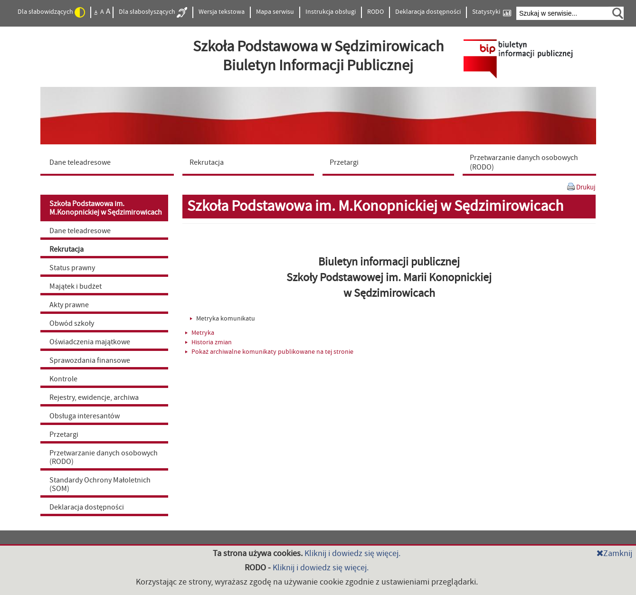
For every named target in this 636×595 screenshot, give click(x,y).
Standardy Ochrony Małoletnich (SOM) (100, 484)
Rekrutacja (66, 249)
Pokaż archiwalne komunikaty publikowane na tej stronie (269, 352)
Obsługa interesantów (84, 416)
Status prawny (72, 268)
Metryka (199, 333)
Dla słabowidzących (51, 12)
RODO (375, 12)
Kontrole (63, 379)
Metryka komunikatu (222, 318)
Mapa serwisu (275, 12)
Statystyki (491, 12)
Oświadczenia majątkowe (89, 342)
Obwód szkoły (71, 323)
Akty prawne (69, 305)
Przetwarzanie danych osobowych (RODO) (103, 457)
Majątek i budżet (75, 286)
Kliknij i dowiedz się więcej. (352, 553)
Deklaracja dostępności (428, 12)
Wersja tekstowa (222, 12)
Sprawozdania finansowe (89, 360)
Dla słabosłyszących (153, 12)
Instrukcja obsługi (330, 12)
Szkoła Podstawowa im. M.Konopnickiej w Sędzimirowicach (105, 208)
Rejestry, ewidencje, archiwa (94, 397)
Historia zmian (208, 342)
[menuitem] (109, 162)
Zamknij (614, 553)
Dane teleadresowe (80, 231)
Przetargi (63, 434)
